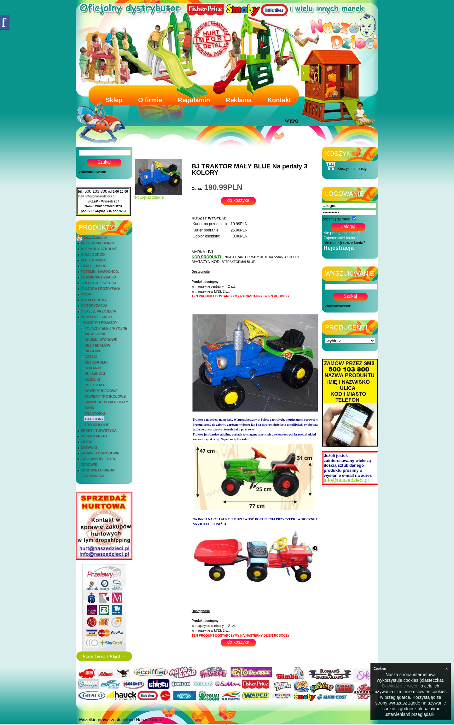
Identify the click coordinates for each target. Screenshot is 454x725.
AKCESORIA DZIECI (97, 243)
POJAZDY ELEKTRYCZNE (105, 328)
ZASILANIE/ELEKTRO (99, 459)
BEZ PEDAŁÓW (97, 345)
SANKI (89, 408)
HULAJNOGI (94, 374)
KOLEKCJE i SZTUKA (99, 283)
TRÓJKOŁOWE (96, 425)
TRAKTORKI (94, 413)
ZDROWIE (89, 464)
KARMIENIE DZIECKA (99, 277)
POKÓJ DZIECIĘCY (96, 317)
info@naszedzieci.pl (100, 196)
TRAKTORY (94, 419)
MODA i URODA (94, 300)
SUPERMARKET (94, 436)
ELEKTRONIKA (93, 260)
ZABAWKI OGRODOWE (100, 453)
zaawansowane (92, 172)
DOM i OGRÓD (93, 254)
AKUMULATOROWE (100, 340)
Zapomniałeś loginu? (340, 238)
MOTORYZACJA (94, 305)
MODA (86, 294)
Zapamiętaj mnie (336, 219)
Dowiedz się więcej (400, 685)
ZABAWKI (89, 447)
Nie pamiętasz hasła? (341, 233)
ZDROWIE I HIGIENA (97, 470)
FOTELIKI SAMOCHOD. (100, 271)
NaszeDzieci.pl (95, 237)
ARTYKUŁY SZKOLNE (99, 249)
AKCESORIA (94, 334)
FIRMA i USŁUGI (94, 266)
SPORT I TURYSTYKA (99, 430)
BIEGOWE (92, 351)
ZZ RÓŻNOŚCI (92, 476)
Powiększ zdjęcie (158, 196)
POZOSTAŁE (94, 385)
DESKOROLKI (96, 362)
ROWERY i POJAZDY (100, 322)
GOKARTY (93, 368)
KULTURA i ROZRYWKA (100, 288)
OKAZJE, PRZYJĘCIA (98, 311)
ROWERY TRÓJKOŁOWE (105, 396)
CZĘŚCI (90, 357)
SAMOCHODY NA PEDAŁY (106, 402)
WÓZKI (86, 442)
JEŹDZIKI (92, 379)
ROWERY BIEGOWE (101, 391)
